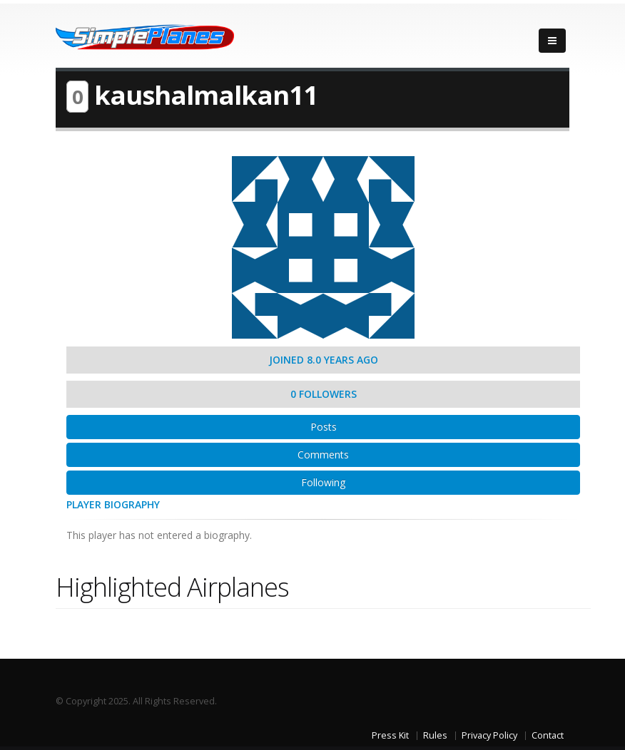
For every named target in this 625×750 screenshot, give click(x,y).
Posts (323, 426)
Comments (323, 454)
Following (323, 482)
